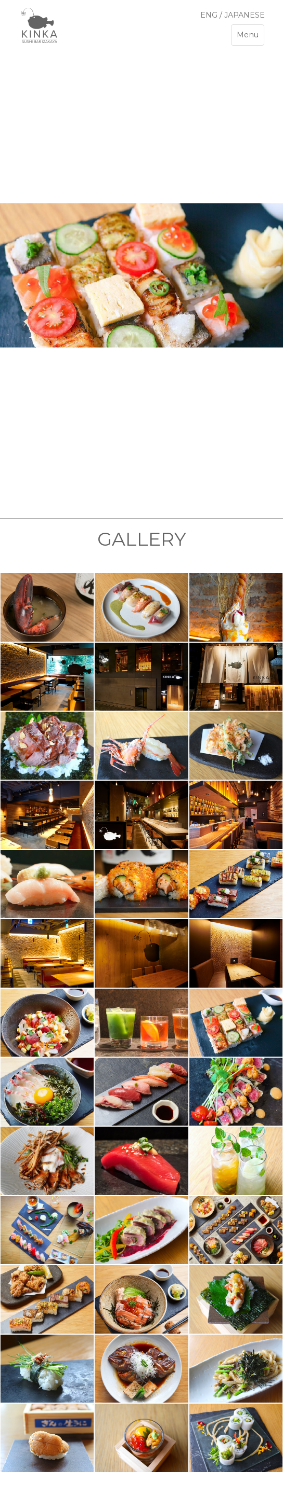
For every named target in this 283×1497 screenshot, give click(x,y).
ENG (208, 15)
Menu (250, 37)
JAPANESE (244, 15)
